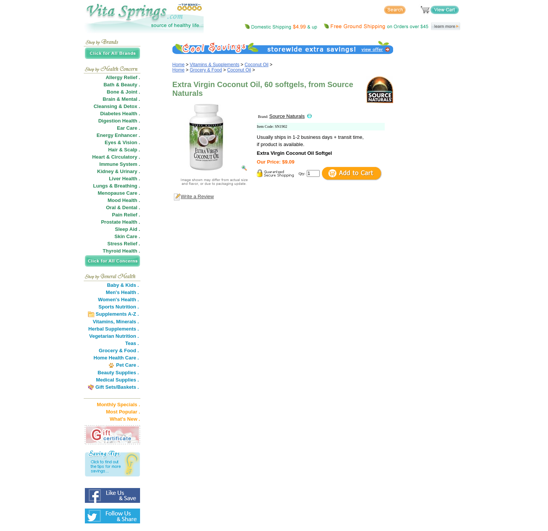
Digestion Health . (119, 121)
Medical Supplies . (117, 380)
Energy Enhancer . (118, 135)
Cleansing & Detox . (117, 106)
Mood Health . (124, 200)
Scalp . (132, 150)
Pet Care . (127, 365)
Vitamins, (104, 321)
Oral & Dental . (123, 207)
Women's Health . (118, 299)
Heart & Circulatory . (116, 157)
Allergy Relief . (123, 77)
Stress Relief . (123, 243)
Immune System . (119, 164)
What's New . (125, 419)
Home (178, 64)
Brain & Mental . (121, 99)
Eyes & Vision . (122, 142)
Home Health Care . (116, 358)
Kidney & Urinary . (118, 171)
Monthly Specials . (118, 404)
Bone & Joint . (123, 92)
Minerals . (127, 321)
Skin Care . (127, 236)
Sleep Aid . (127, 229)
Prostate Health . (120, 222)
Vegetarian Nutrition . (114, 336)
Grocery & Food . (119, 350)
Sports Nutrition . (119, 307)
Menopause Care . (119, 193)
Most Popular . (123, 412)
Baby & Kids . (123, 285)
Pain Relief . (126, 215)
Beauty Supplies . (118, 372)
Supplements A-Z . (117, 314)
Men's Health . (122, 292)
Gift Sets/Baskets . (117, 387)
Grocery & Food (206, 70)
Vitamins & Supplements (215, 64)
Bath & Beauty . (122, 84)
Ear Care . (128, 128)
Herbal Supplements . (113, 329)
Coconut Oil (257, 64)
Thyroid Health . (121, 251)
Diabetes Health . (120, 113)
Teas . (132, 343)
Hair (113, 150)
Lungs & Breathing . (116, 186)
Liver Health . (124, 178)
